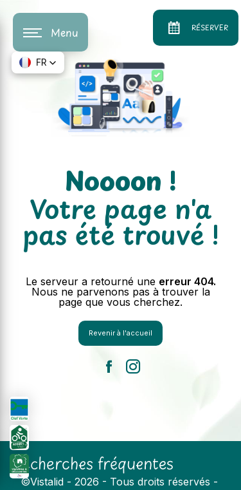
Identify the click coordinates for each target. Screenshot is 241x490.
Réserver (195, 28)
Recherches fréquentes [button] (93, 463)
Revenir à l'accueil (120, 332)
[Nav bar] (50, 32)
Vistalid (47, 481)
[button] (38, 62)
